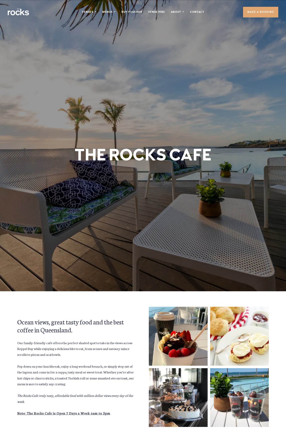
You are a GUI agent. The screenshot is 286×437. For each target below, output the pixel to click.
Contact (197, 12)
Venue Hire (156, 12)
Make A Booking (260, 12)
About (176, 12)
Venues (87, 12)
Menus (107, 12)
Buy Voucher (132, 12)
